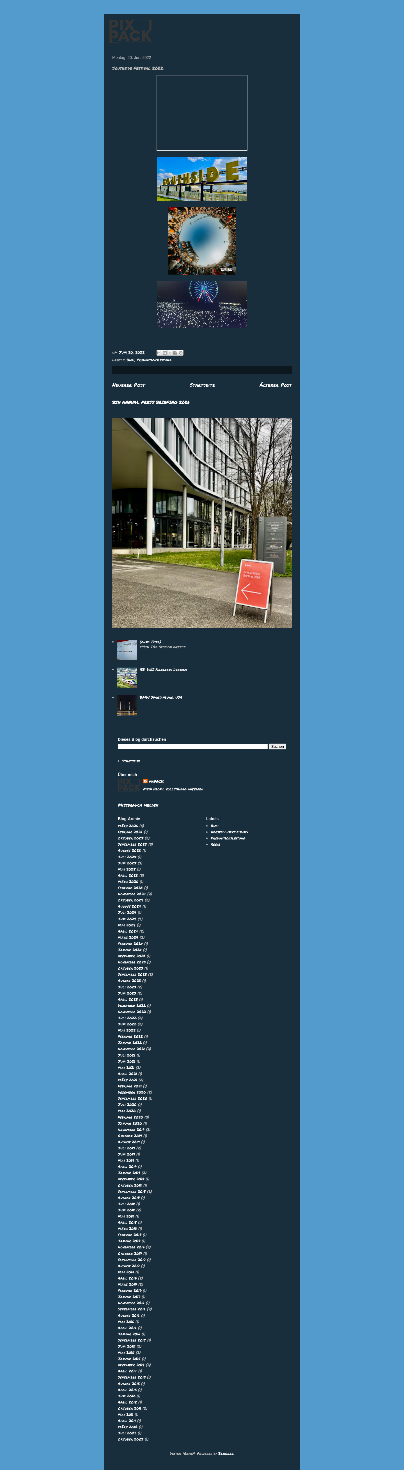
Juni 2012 (126, 1395)
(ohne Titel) (150, 641)
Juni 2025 (127, 863)
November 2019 (131, 1129)
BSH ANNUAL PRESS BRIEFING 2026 (151, 402)
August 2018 (129, 1197)
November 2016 (131, 1302)
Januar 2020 (130, 1123)
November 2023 (132, 962)
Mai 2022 (127, 1030)
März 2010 (127, 1426)
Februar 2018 (129, 1234)
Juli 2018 (126, 1203)
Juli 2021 (126, 1055)
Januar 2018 (129, 1240)
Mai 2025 (127, 869)
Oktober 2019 (130, 1135)
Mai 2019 (126, 1160)
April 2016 (127, 1327)
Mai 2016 (126, 1321)
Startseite (202, 384)
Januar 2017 (129, 1296)
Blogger (225, 1453)
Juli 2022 (127, 1017)
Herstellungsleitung (229, 831)
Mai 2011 (125, 1414)
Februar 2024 (130, 943)
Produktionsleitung (154, 359)
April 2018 (127, 1222)
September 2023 (132, 974)
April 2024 (128, 931)
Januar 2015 (129, 1358)
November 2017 (131, 1247)
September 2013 (132, 1377)
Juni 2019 (126, 1154)
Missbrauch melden (138, 805)
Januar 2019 (129, 1172)
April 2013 (127, 1389)
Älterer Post (276, 384)
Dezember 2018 (131, 1178)
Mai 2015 (126, 1352)
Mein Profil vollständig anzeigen (173, 789)
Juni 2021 (126, 1061)
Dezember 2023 (131, 955)
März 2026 (128, 825)
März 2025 (128, 881)
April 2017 (127, 1278)
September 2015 (132, 1340)
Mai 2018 (126, 1216)
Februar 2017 (129, 1290)
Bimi (130, 359)
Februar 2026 (130, 831)
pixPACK (156, 781)
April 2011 (127, 1420)
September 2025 (132, 844)
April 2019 (127, 1166)
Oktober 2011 (129, 1408)
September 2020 (132, 1098)
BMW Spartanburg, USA (161, 697)
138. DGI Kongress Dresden (163, 669)
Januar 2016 (129, 1333)
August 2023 (129, 980)
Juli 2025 (127, 856)
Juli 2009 (127, 1433)
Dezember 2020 (132, 1092)
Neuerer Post (128, 384)
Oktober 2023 (130, 968)
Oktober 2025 (130, 838)
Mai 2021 (126, 1067)
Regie (215, 844)
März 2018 (127, 1228)
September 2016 (132, 1309)
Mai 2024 (127, 925)
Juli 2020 (127, 1104)
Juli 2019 (126, 1148)
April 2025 (128, 875)
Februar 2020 (130, 1117)
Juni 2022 (127, 1024)
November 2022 (132, 1011)
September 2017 (132, 1259)
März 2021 (127, 1079)
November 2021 (131, 1048)
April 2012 (127, 1402)
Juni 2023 (127, 993)
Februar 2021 (130, 1086)
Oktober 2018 (130, 1185)
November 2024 (132, 893)
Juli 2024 (127, 912)
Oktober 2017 (130, 1253)
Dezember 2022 (132, 1005)
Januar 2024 (130, 949)
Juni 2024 (127, 918)
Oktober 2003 (130, 1439)
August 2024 (129, 906)
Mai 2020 (127, 1110)
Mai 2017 (126, 1272)
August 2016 (129, 1315)
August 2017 (129, 1265)
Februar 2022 (130, 1036)
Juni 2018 (126, 1210)
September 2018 (132, 1191)
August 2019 (129, 1141)
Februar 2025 (130, 887)
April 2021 (127, 1073)
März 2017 (127, 1284)
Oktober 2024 (130, 900)
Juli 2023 (127, 987)
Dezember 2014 (131, 1364)
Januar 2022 (130, 1042)
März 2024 (128, 937)
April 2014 (127, 1371)
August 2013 (129, 1383)
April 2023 (128, 999)
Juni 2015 (126, 1346)
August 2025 (129, 850)
